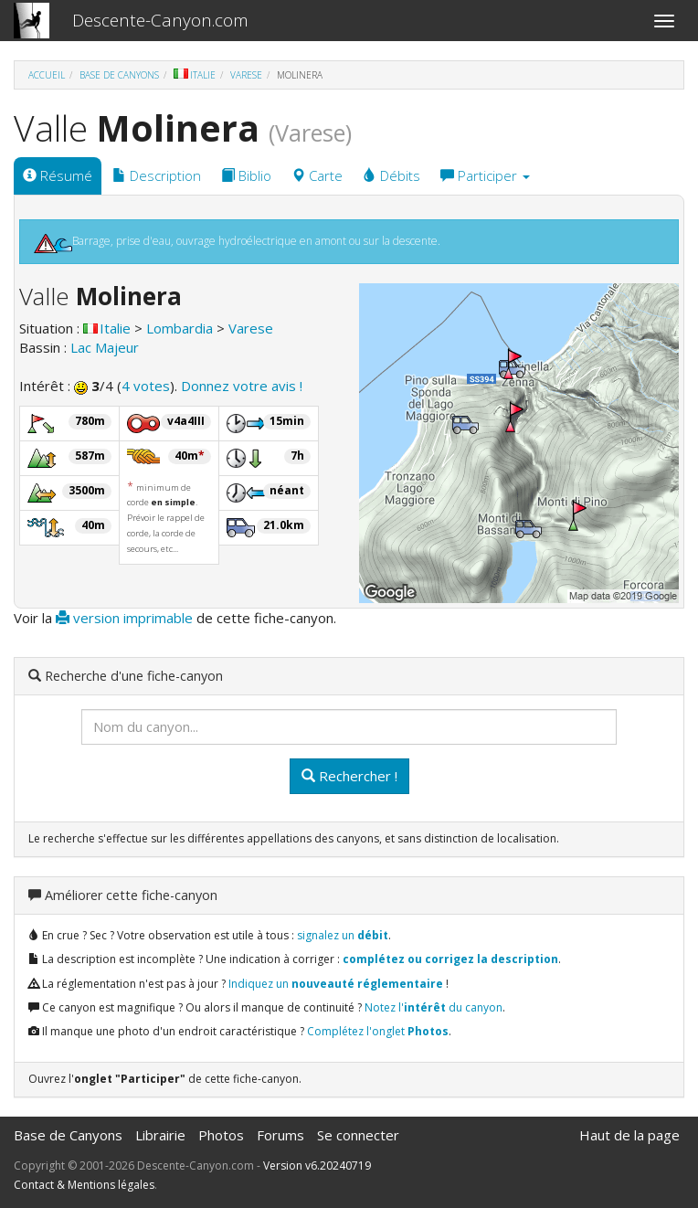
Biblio (246, 175)
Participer (485, 175)
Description (156, 175)
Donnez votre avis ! (241, 385)
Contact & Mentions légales (84, 1184)
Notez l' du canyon (433, 1007)
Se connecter (358, 1135)
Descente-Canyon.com (160, 20)
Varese (246, 75)
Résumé (57, 175)
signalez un (342, 935)
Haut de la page (629, 1135)
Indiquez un (335, 983)
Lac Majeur (104, 347)
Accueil (46, 75)
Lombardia (179, 328)
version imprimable (124, 618)
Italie (195, 75)
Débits (391, 175)
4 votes (146, 385)
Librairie (160, 1135)
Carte (317, 175)
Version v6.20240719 (317, 1165)
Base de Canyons (119, 75)
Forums (280, 1135)
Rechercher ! (349, 776)
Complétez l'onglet (378, 1031)
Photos (221, 1135)
